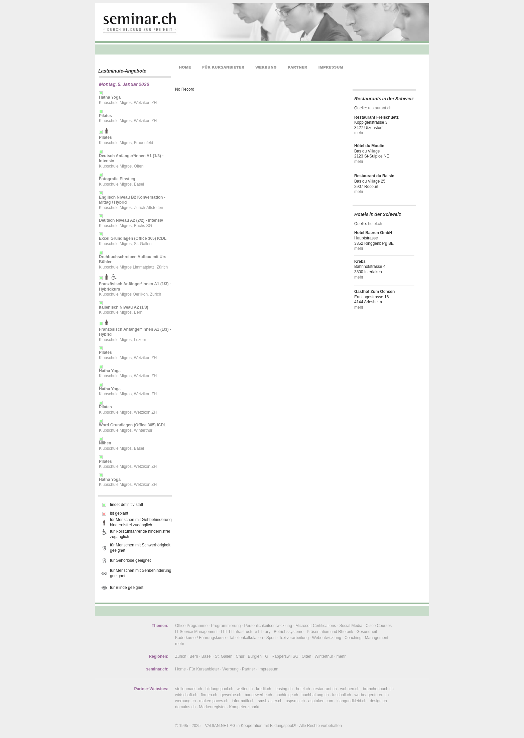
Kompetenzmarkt (244, 707)
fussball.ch (341, 695)
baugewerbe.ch (258, 695)
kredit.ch (263, 689)
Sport (271, 637)
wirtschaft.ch (186, 695)
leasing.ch (284, 689)
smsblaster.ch (270, 701)
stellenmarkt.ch (188, 689)
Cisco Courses (379, 625)
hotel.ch (375, 223)
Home (180, 669)
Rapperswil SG (285, 656)
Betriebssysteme (288, 631)
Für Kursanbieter (204, 669)
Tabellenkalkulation (246, 637)
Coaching (353, 637)
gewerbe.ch (231, 695)
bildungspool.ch (219, 689)
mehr (358, 132)
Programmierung (226, 625)
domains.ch (185, 707)
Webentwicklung (326, 637)
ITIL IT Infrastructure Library (245, 631)
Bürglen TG (258, 656)
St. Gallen (224, 656)
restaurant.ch (379, 108)
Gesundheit (367, 631)
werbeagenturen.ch (371, 695)
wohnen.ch (350, 689)
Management (376, 637)
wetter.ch (245, 689)
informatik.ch (243, 701)
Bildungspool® (283, 725)
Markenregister (212, 707)
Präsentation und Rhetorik (330, 631)
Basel (207, 656)
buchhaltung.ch (315, 695)
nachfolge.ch (286, 695)
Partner (248, 669)
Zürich (180, 656)
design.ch (378, 701)
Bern (193, 656)
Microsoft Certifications (315, 625)
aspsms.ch (295, 701)
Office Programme (191, 625)
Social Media (350, 625)
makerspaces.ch (213, 701)
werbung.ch (185, 701)
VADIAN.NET (217, 725)
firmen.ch (209, 695)
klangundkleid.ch (351, 701)
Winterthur (323, 656)
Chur (240, 656)
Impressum (268, 669)
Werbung (230, 669)
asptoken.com (320, 701)
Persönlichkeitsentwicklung (268, 625)
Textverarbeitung (294, 637)
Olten (306, 656)
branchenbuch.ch (378, 689)
